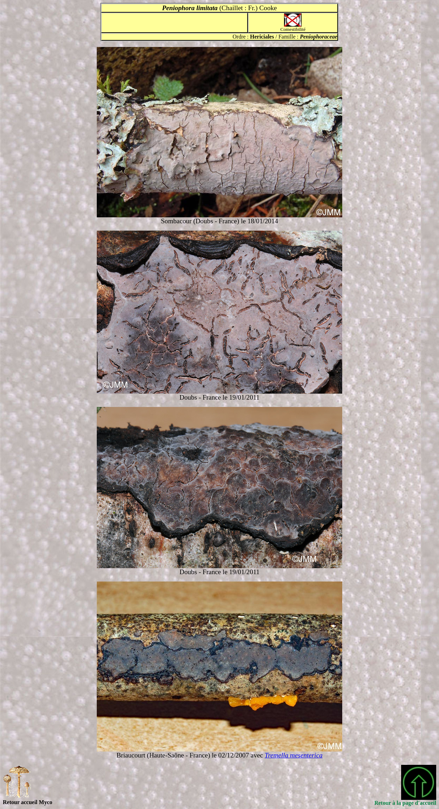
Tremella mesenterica (294, 755)
